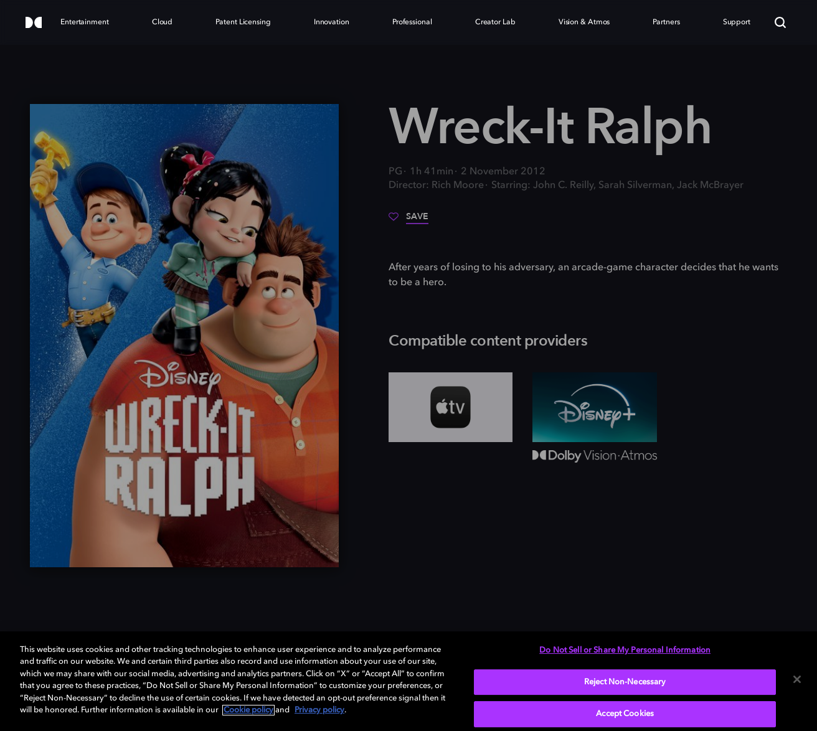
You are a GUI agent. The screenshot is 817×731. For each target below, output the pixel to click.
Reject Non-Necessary (625, 682)
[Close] (797, 679)
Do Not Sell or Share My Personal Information (625, 650)
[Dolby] (33, 23)
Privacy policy (319, 710)
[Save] (408, 221)
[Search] (780, 22)
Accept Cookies (625, 714)
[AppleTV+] (450, 407)
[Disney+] (594, 407)
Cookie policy (248, 710)
